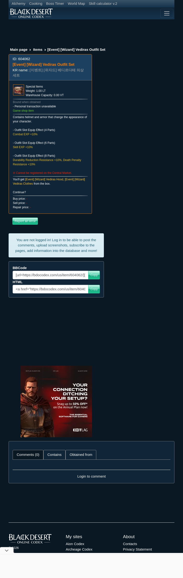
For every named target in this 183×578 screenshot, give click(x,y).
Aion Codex (75, 544)
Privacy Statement (137, 549)
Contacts (130, 544)
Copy (94, 275)
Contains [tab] (54, 455)
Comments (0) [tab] (28, 455)
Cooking (35, 3)
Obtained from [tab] (81, 455)
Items (37, 49)
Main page (18, 49)
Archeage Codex (79, 549)
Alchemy (18, 3)
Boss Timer (55, 3)
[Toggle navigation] (166, 13)
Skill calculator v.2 (103, 3)
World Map (76, 3)
